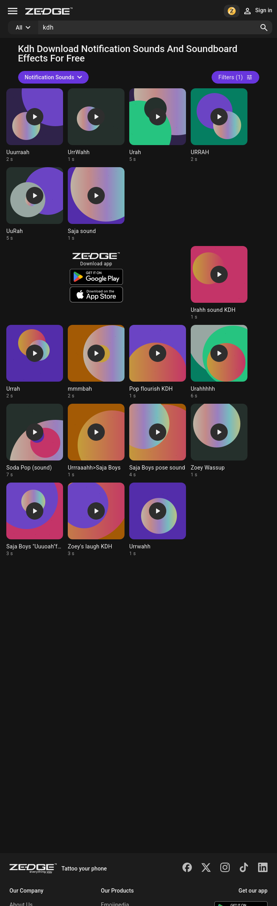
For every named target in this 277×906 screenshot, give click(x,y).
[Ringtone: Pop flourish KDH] (157, 362)
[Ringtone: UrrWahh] (96, 125)
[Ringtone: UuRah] (34, 204)
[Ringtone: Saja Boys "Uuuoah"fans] (34, 520)
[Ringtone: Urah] (157, 125)
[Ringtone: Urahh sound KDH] (219, 283)
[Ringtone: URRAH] (219, 125)
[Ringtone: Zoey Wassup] (219, 441)
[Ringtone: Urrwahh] (157, 520)
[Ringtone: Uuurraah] (34, 125)
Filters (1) (235, 77)
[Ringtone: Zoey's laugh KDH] (96, 520)
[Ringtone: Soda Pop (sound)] (34, 441)
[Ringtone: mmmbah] (96, 362)
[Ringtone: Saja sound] (96, 204)
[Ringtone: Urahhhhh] (219, 362)
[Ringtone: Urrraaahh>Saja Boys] (96, 441)
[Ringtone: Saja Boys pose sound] (157, 441)
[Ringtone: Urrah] (34, 362)
